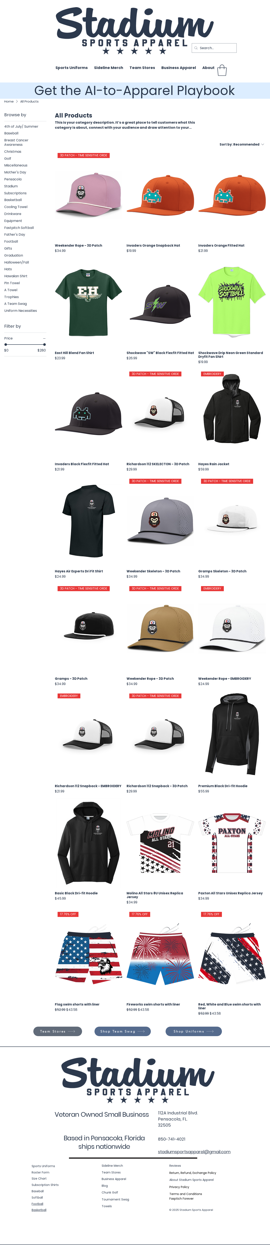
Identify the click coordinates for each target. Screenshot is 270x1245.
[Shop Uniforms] (194, 1031)
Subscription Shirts (45, 1185)
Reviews (175, 1166)
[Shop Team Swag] (122, 1031)
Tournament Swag (115, 1199)
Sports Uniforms (43, 1166)
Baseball (38, 1191)
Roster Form (40, 1172)
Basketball (39, 1210)
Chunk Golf (110, 1192)
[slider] (5, 344)
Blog (105, 1186)
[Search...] (214, 48)
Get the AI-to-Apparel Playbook (134, 90)
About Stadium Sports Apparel (191, 1180)
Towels (107, 1206)
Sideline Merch (112, 1166)
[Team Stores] (57, 1031)
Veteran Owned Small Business (102, 1114)
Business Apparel (114, 1179)
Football (37, 1204)
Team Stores (111, 1172)
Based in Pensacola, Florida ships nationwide (104, 1142)
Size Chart (39, 1178)
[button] (222, 70)
